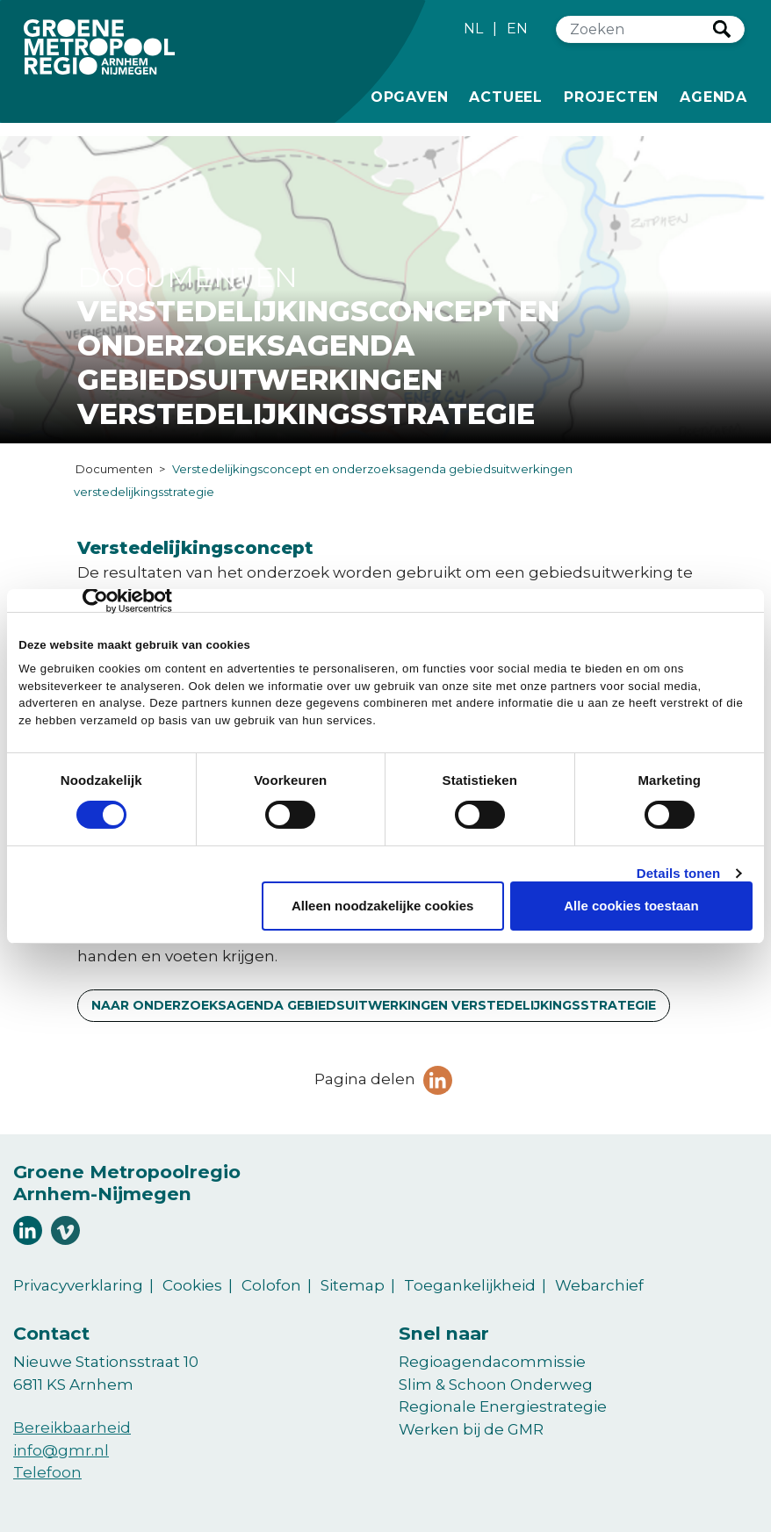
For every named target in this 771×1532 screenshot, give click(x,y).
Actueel (506, 95)
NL (473, 28)
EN (517, 28)
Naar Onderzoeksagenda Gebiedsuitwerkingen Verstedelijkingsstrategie (373, 1005)
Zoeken (722, 29)
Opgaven (410, 95)
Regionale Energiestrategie (503, 1406)
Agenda (713, 97)
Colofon (271, 1285)
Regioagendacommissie (492, 1361)
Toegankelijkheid (470, 1285)
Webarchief (599, 1285)
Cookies (192, 1285)
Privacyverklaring (78, 1285)
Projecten (611, 95)
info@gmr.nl (61, 1450)
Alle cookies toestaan (631, 905)
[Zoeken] (635, 29)
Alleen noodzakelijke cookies (383, 905)
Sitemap (353, 1285)
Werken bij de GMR (471, 1429)
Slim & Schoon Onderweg (496, 1384)
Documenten (114, 469)
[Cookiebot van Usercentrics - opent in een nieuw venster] (95, 600)
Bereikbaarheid (72, 1427)
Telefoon (47, 1472)
